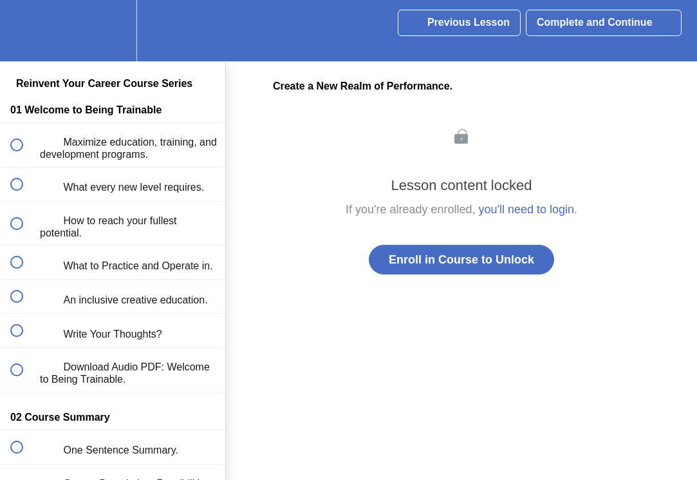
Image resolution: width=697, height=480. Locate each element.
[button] (24, 30)
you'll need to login (527, 209)
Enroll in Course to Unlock (461, 259)
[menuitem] (112, 30)
